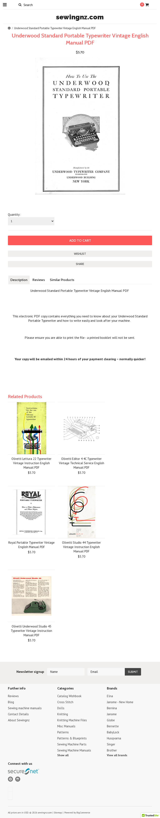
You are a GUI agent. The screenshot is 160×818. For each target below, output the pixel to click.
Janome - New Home (120, 702)
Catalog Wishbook (69, 696)
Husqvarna (114, 738)
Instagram (17, 779)
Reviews (38, 280)
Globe (111, 720)
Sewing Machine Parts (71, 744)
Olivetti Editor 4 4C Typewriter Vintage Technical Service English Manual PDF (81, 463)
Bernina (112, 708)
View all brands (117, 755)
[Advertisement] (84, 383)
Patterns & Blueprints (72, 738)
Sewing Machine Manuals (74, 750)
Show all (63, 755)
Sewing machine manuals (25, 708)
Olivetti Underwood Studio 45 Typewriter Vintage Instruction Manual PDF (31, 630)
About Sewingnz (19, 720)
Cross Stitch (65, 702)
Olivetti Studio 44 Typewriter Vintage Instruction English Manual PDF (81, 547)
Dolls (60, 708)
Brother (112, 750)
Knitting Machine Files (72, 720)
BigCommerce (83, 812)
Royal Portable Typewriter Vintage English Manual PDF (31, 545)
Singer (111, 744)
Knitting (62, 714)
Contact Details (18, 714)
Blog (11, 702)
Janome (112, 714)
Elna (110, 696)
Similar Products (62, 280)
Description (19, 280)
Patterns (63, 732)
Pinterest (10, 779)
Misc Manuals (66, 726)
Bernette (113, 726)
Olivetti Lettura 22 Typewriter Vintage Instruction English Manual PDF (31, 463)
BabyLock (113, 732)
